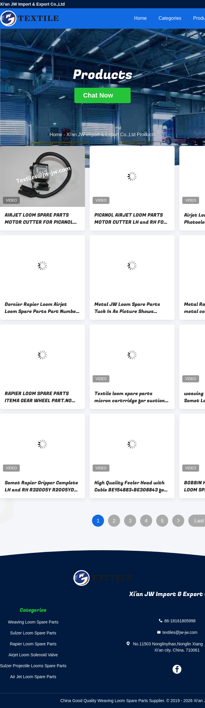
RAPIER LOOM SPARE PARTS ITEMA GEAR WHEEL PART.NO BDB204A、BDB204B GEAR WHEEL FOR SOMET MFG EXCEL (41, 397)
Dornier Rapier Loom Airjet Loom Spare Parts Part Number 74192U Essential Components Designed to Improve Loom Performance (41, 308)
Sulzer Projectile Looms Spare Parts (33, 665)
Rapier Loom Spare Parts (33, 644)
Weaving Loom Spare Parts (33, 622)
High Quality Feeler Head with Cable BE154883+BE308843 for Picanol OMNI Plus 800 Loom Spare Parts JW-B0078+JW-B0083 (130, 486)
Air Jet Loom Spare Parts (33, 676)
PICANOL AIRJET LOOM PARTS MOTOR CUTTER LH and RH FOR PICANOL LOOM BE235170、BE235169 (130, 219)
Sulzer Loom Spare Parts (33, 633)
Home (140, 18)
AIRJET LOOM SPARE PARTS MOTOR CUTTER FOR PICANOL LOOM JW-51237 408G (39, 219)
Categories (169, 18)
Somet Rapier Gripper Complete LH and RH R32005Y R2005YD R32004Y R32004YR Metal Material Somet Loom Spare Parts (41, 486)
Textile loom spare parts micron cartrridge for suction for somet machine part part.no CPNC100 (132, 397)
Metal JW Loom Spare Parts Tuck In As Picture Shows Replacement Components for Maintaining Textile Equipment (131, 308)
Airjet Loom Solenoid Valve (33, 654)
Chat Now (102, 95)
